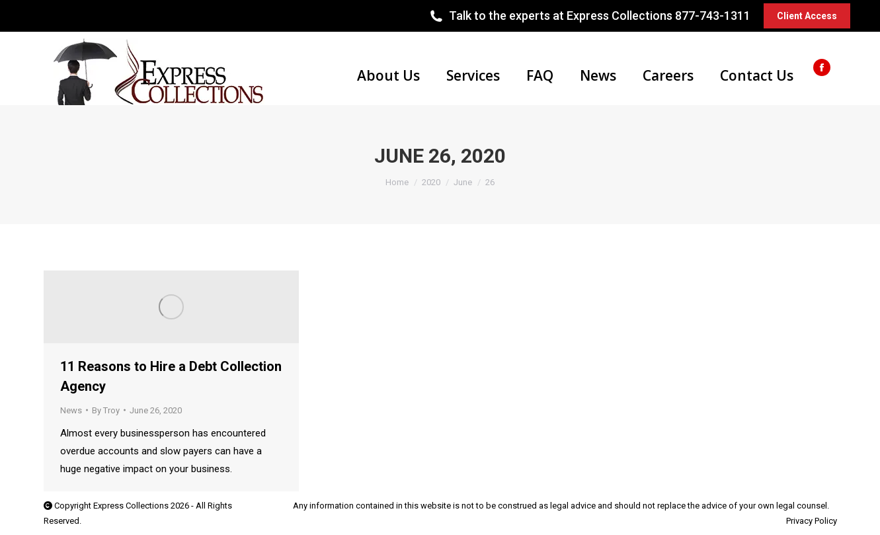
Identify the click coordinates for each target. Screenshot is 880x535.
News (71, 410)
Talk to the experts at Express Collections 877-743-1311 (589, 16)
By (106, 410)
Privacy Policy (811, 521)
